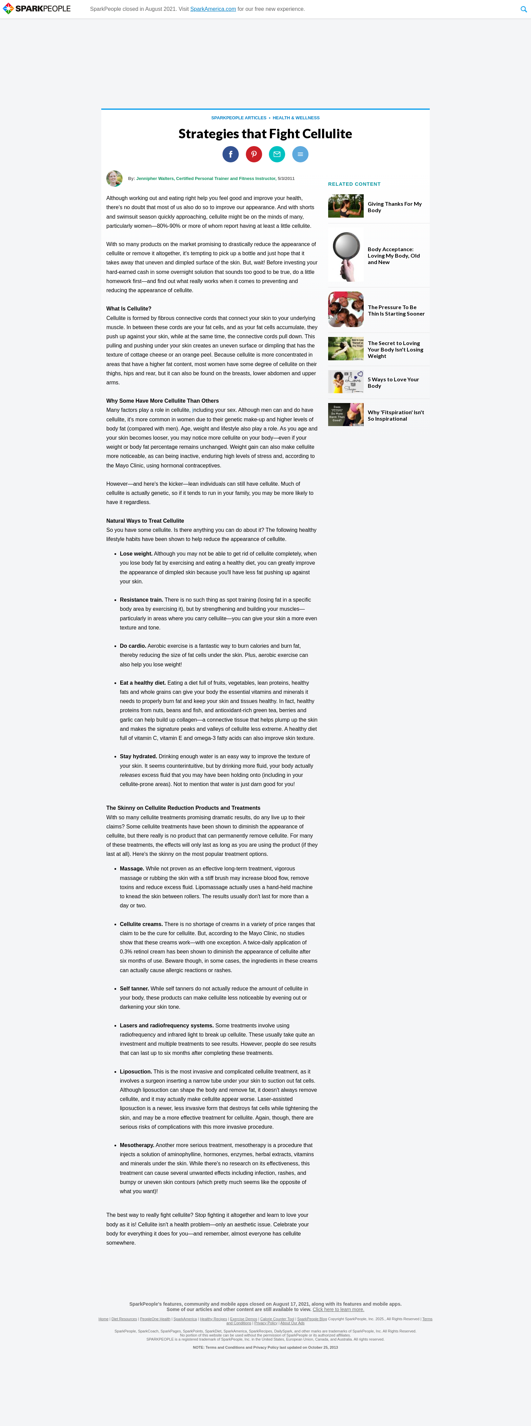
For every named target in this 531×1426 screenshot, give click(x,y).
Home (103, 1319)
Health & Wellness (296, 117)
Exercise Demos (243, 1319)
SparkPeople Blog (312, 1319)
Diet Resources (124, 1319)
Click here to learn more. (338, 1309)
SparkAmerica (185, 1319)
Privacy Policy (265, 1323)
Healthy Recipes (213, 1319)
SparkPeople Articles (239, 117)
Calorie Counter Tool (277, 1319)
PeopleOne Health (155, 1319)
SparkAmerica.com (213, 9)
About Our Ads (292, 1323)
